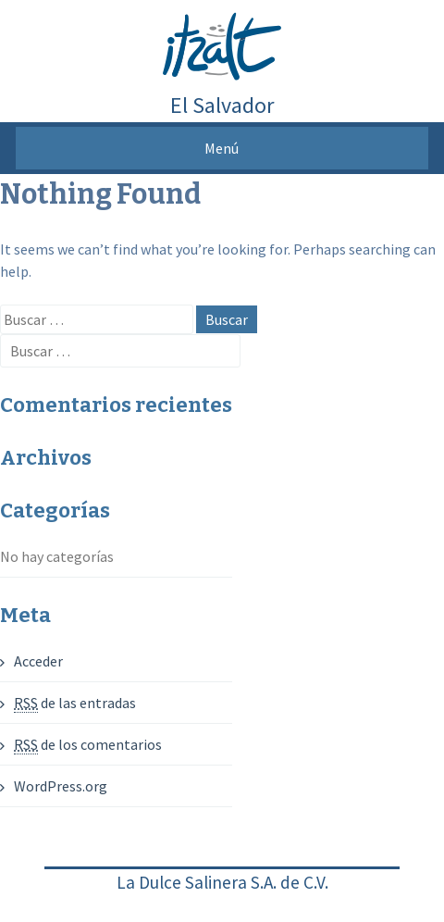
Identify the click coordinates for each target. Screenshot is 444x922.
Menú (221, 148)
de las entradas (75, 702)
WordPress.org (60, 786)
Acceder (38, 661)
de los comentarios (88, 744)
